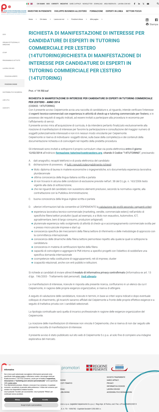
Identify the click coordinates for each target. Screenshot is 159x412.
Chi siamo (41, 4)
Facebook (134, 3)
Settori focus (134, 11)
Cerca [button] (158, 4)
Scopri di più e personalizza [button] (31, 405)
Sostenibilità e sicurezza (12, 92)
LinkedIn (139, 3)
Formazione (96, 11)
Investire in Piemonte (39, 11)
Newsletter (87, 4)
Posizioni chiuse (11, 84)
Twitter (143, 3)
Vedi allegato (88, 276)
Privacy (110, 383)
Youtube (148, 3)
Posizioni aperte (11, 76)
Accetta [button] (45, 400)
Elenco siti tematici (63, 383)
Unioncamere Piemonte (123, 368)
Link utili (6, 100)
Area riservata (110, 4)
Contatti (55, 4)
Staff (5, 52)
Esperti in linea (114, 11)
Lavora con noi (124, 4)
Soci (48, 4)
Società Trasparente (116, 377)
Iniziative (64, 4)
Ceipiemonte (13, 9)
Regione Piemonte (98, 368)
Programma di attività (11, 60)
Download (98, 4)
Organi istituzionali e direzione (11, 43)
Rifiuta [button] (17, 400)
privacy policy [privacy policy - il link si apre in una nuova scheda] (20, 376)
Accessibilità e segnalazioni (119, 392)
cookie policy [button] (12, 383)
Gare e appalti (75, 4)
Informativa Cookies (116, 386)
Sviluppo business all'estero (70, 11)
